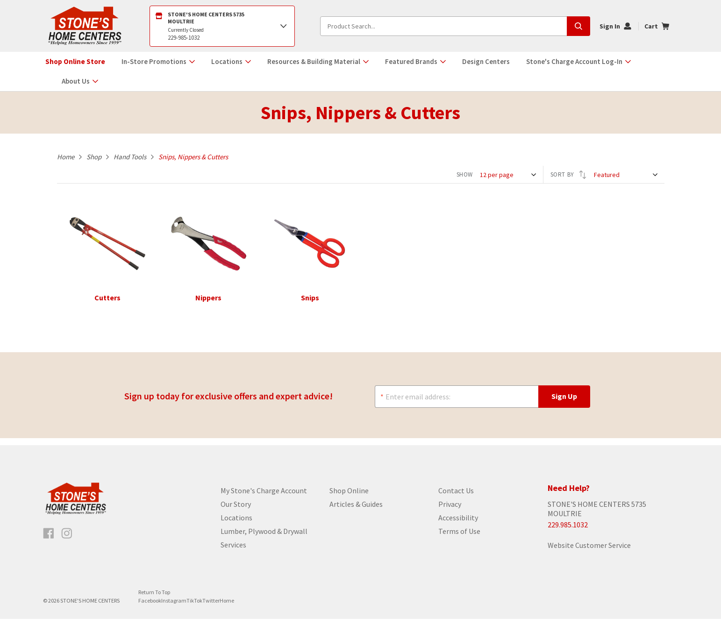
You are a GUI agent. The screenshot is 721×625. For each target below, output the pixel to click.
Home (65, 156)
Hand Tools (130, 156)
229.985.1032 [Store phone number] (568, 530)
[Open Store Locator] (222, 26)
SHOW (465, 174)
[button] (158, 61)
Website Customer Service (589, 551)
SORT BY (568, 174)
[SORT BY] (626, 175)
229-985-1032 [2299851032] (184, 38)
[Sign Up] (564, 400)
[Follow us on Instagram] (66, 539)
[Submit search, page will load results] (578, 26)
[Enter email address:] (456, 400)
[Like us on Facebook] (48, 539)
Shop (93, 156)
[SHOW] (509, 175)
